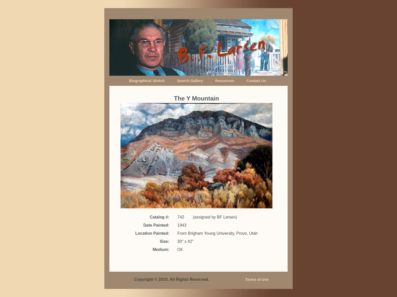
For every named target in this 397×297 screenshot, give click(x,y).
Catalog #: (159, 217)
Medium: (161, 249)
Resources (224, 81)
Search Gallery (190, 81)
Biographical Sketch (147, 81)
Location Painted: (152, 233)
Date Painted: (156, 225)
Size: (164, 241)
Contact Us (256, 81)
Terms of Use (257, 280)
